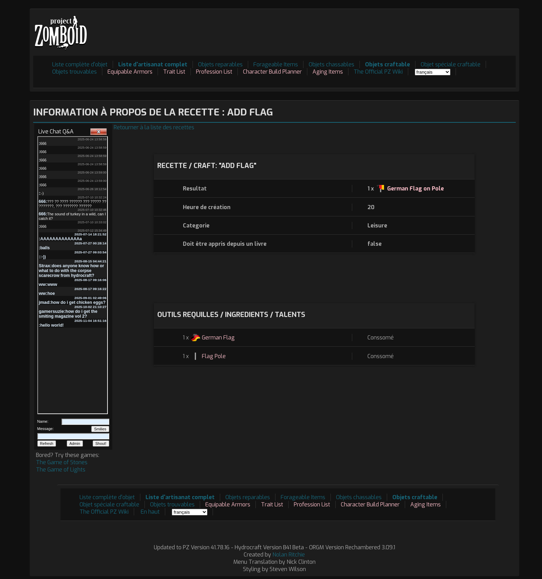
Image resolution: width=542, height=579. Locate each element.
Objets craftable (387, 64)
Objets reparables (220, 64)
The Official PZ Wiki (378, 71)
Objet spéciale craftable (450, 64)
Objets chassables (331, 64)
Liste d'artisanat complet (152, 64)
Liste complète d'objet (80, 64)
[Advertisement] (390, 28)
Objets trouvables (74, 71)
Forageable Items (275, 64)
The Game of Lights (60, 469)
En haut (150, 511)
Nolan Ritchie (288, 554)
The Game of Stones (61, 462)
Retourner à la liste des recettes (154, 127)
